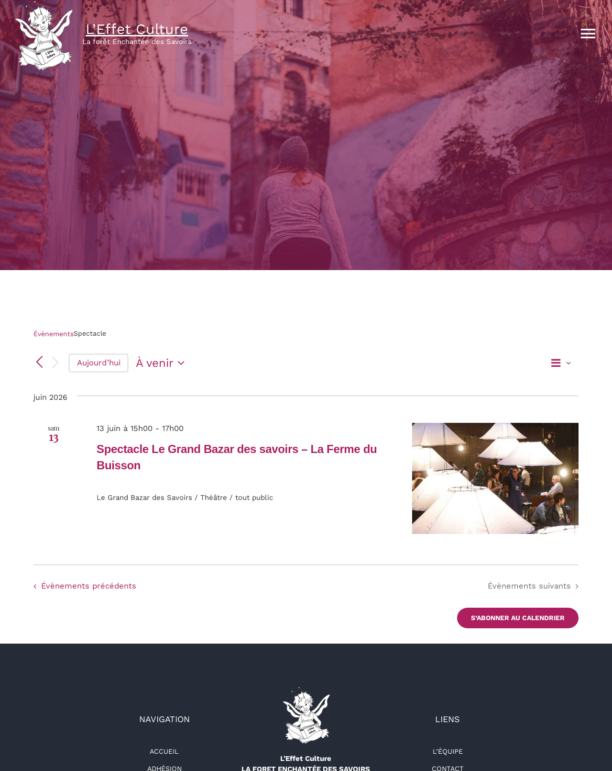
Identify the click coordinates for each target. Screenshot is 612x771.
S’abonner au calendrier (518, 618)
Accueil (164, 751)
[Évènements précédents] (39, 363)
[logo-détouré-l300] (306, 690)
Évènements (53, 334)
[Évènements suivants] (55, 363)
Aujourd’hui (98, 362)
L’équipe (448, 751)
